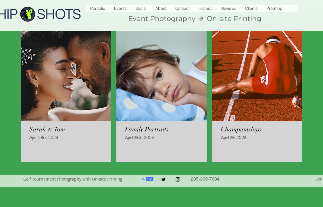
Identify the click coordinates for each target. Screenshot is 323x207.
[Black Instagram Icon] (178, 179)
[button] (274, 8)
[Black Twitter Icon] (163, 179)
